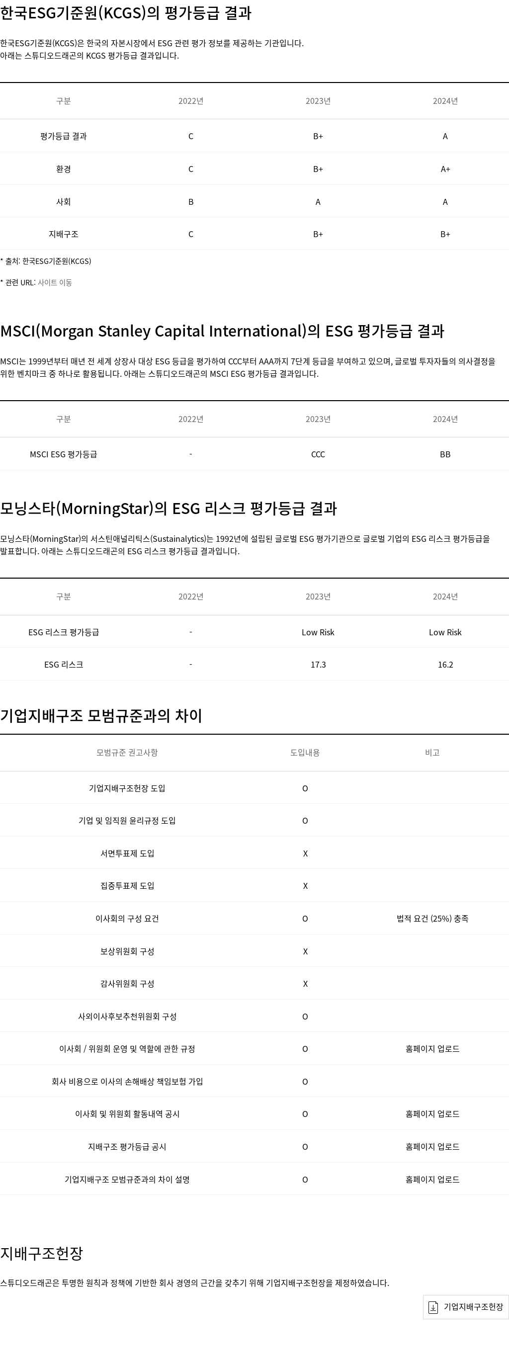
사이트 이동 (55, 282)
